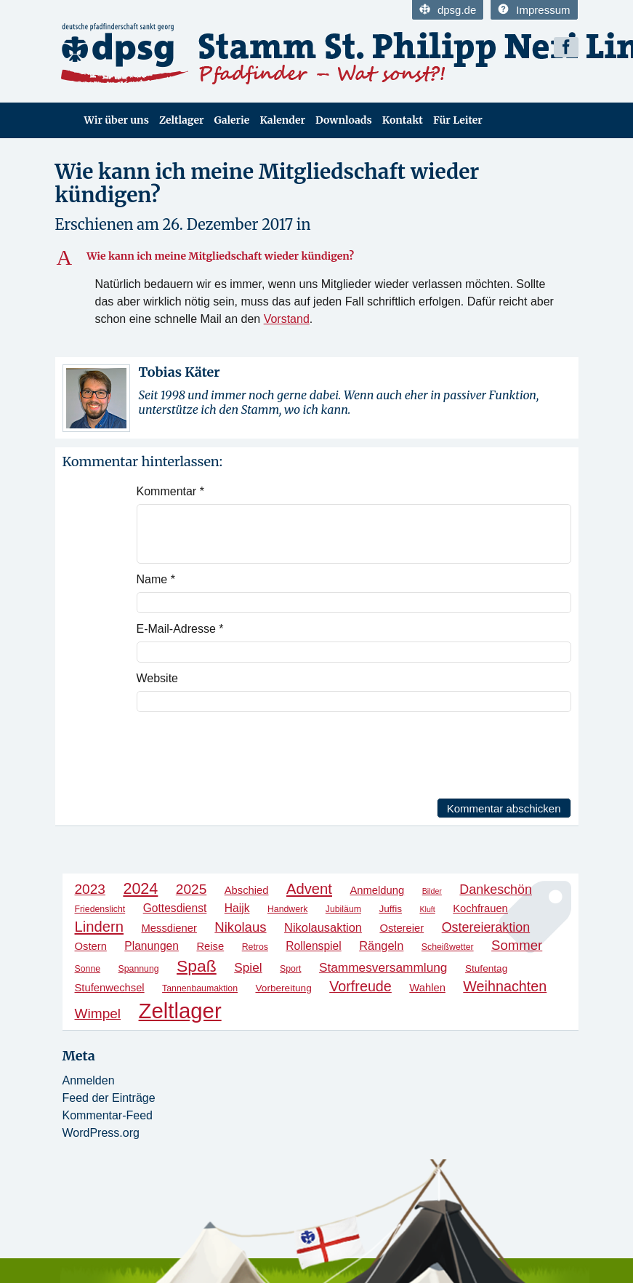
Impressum (534, 10)
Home (64, 120)
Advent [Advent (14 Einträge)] (309, 889)
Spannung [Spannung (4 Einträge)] (138, 969)
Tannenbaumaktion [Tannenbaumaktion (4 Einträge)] (200, 988)
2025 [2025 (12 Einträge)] (191, 889)
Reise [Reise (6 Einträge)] (210, 946)
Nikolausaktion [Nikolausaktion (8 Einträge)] (323, 927)
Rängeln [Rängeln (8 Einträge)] (381, 945)
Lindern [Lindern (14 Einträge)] (99, 927)
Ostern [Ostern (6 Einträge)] (91, 946)
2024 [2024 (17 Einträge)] (140, 888)
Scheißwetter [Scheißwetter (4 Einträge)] (448, 947)
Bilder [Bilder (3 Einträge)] (432, 891)
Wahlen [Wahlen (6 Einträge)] (427, 988)
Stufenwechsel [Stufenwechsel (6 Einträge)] (110, 988)
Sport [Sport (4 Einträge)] (290, 969)
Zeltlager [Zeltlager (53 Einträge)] (180, 1011)
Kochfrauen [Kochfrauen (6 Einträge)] (480, 908)
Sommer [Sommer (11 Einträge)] (516, 945)
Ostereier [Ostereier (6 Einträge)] (401, 928)
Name (156, 579)
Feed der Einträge (109, 1098)
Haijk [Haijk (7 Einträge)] (237, 908)
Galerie (231, 120)
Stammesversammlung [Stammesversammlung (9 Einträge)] (383, 967)
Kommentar (170, 491)
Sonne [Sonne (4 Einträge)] (88, 969)
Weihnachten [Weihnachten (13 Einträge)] (505, 986)
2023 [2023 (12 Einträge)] (90, 889)
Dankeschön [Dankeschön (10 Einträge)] (495, 889)
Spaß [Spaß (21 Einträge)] (197, 965)
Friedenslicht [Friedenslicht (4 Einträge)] (100, 909)
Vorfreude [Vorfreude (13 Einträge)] (360, 986)
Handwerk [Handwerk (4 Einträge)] (287, 909)
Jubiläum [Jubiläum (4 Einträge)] (343, 909)
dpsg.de (447, 10)
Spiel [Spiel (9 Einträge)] (248, 967)
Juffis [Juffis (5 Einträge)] (390, 908)
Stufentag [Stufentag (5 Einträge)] (486, 968)
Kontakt (402, 120)
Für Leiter (458, 120)
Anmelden (89, 1080)
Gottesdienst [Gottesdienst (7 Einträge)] (175, 908)
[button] (316, 256)
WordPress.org (101, 1133)
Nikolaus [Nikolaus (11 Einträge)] (240, 927)
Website (158, 678)
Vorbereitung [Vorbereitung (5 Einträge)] (283, 988)
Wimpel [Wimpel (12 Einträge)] (98, 1013)
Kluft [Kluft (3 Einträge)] (427, 909)
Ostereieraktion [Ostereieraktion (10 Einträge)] (486, 927)
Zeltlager (181, 120)
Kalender (282, 120)
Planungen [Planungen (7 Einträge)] (151, 946)
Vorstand (287, 319)
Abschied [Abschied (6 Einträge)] (247, 890)
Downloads (343, 120)
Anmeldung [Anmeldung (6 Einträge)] (377, 890)
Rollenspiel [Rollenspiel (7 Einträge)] (313, 946)
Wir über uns (116, 120)
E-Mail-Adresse (180, 629)
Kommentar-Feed (108, 1115)
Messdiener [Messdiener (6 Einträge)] (168, 928)
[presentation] (247, 755)
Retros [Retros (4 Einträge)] (255, 947)
